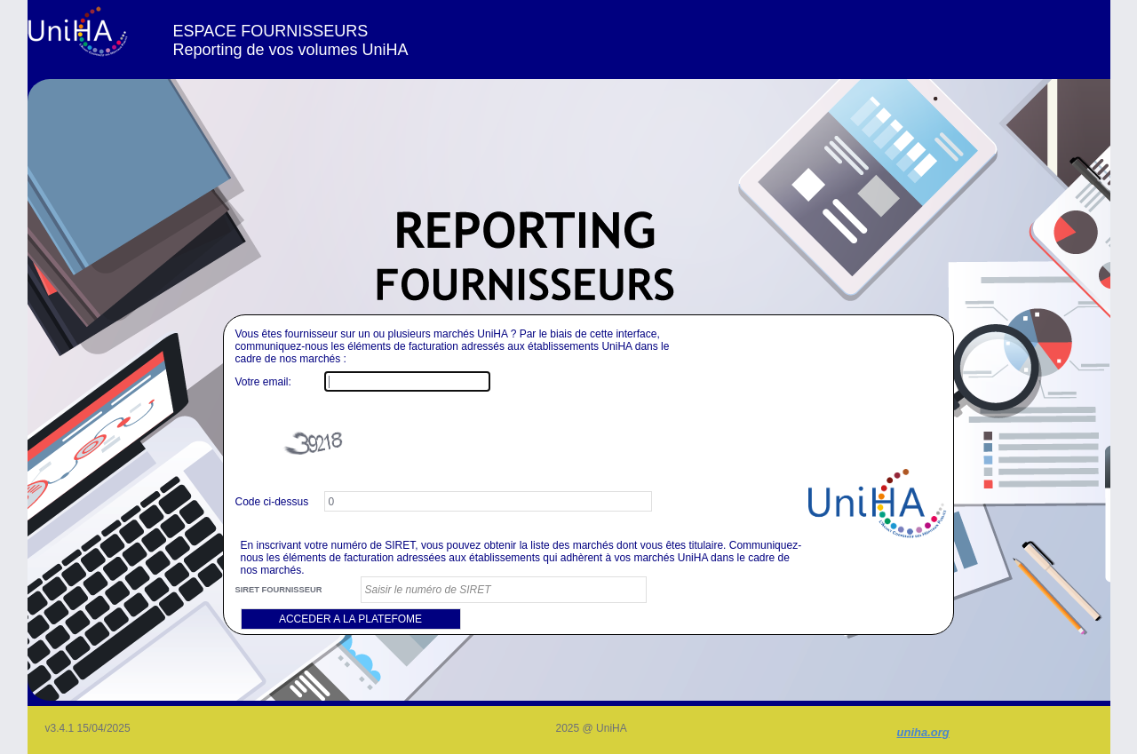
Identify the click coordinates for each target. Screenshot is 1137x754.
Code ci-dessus (272, 502)
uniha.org (923, 732)
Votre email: (263, 382)
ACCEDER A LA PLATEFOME (350, 619)
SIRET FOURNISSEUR (278, 589)
